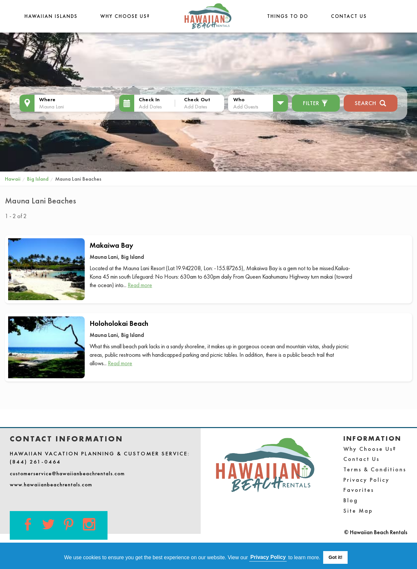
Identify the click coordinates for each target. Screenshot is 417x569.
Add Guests (245, 106)
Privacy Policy (366, 479)
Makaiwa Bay (111, 245)
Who (239, 99)
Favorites (358, 489)
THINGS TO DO (287, 16)
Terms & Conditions (374, 469)
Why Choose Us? (125, 16)
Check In (149, 99)
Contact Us (349, 16)
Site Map (358, 510)
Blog (350, 500)
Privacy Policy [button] (268, 557)
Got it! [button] (335, 557)
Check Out (197, 99)
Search (370, 102)
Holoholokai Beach (119, 323)
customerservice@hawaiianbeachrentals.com (67, 473)
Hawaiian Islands (51, 16)
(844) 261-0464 (35, 461)
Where (47, 99)
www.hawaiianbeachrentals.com (51, 484)
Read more (140, 285)
